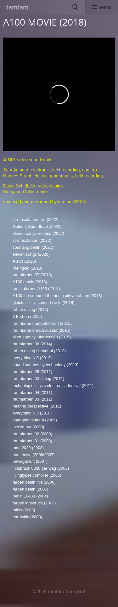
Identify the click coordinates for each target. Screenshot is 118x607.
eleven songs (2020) (31, 254)
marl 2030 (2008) (28, 447)
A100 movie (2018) (30, 281)
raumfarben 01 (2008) (32, 440)
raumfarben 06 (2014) (32, 344)
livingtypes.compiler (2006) (37, 475)
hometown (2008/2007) (34, 454)
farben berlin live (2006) (34, 482)
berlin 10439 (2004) (30, 496)
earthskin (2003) (27, 517)
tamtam (17, 7)
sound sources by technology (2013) (46, 364)
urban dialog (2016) (30, 309)
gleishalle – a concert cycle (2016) (44, 302)
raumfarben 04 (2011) (32, 392)
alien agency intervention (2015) (42, 337)
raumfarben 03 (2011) (32, 399)
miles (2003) (24, 510)
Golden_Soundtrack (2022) (37, 226)
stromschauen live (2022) (36, 219)
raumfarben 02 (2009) (32, 433)
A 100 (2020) (24, 261)
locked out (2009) (28, 427)
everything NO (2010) (32, 413)
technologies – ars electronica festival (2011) (53, 385)
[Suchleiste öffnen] (75, 7)
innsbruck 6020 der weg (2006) (41, 468)
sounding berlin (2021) (33, 247)
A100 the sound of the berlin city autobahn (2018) (57, 295)
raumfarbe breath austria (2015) (41, 330)
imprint (78, 591)
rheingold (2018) (27, 268)
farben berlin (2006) (30, 489)
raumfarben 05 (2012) (32, 371)
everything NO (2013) (32, 357)
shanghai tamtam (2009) (35, 420)
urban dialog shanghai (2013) (39, 350)
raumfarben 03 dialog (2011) (38, 378)
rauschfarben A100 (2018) (36, 288)
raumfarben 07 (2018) (32, 274)
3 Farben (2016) (27, 316)
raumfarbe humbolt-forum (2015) (42, 323)
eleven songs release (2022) (38, 233)
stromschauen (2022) (32, 240)
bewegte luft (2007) (30, 461)
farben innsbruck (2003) (34, 503)
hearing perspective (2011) (37, 406)
